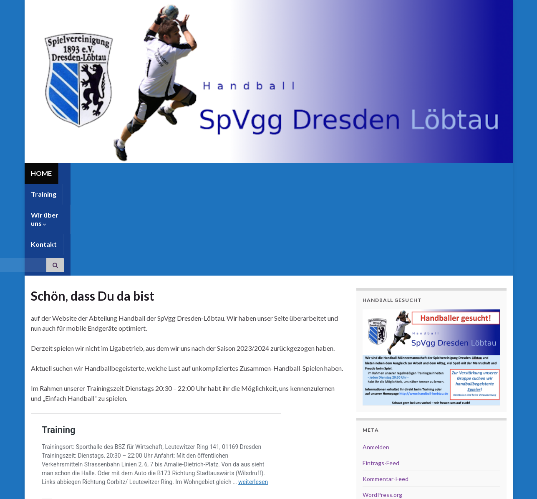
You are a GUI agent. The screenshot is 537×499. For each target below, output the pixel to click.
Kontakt (173, 173)
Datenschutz (490, 488)
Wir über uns (125, 173)
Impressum (448, 488)
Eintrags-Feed (381, 371)
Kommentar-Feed (385, 386)
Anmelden (376, 355)
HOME (41, 173)
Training (77, 173)
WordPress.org (382, 402)
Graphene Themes (98, 482)
